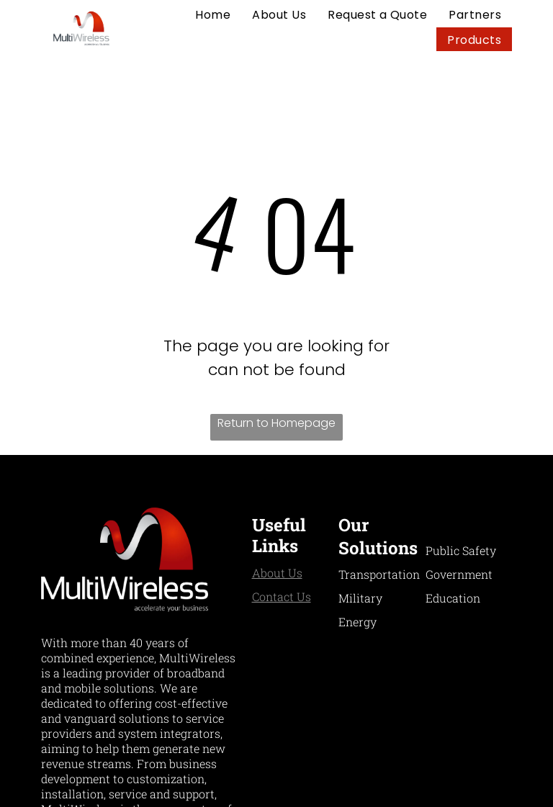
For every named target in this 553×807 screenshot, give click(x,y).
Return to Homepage (276, 423)
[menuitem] (212, 14)
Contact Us (281, 596)
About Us (277, 572)
